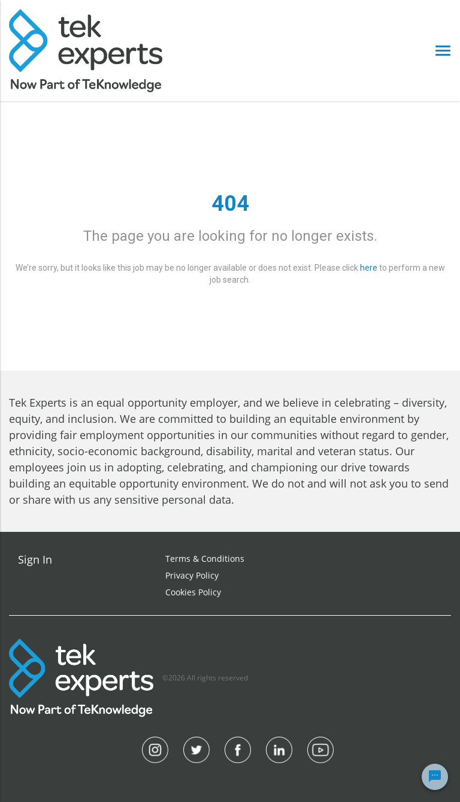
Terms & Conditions (204, 558)
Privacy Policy (192, 575)
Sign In (35, 559)
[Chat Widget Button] (435, 777)
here (368, 268)
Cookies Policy (193, 592)
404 (230, 203)
